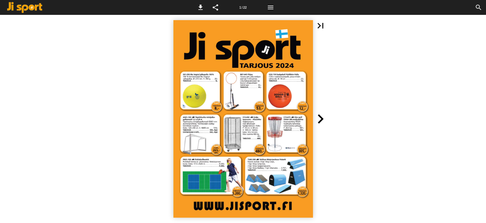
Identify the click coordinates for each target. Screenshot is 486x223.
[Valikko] (270, 7)
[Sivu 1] (243, 7)
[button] (200, 7)
